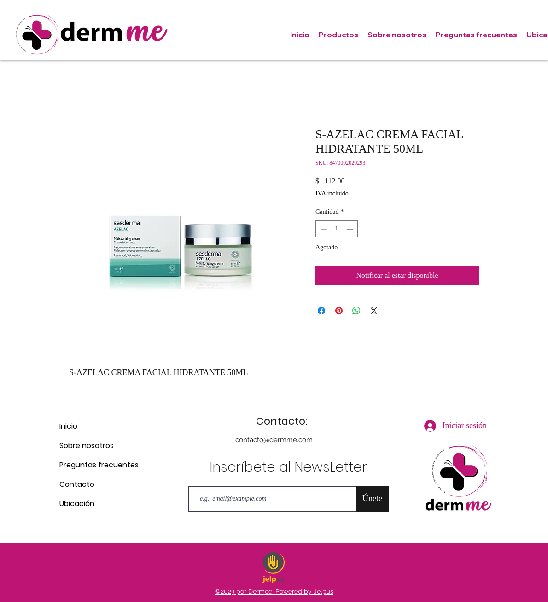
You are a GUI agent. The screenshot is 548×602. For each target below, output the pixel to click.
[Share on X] (373, 310)
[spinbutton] (336, 229)
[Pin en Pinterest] (338, 310)
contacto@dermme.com (274, 440)
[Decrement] (322, 229)
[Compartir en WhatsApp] (356, 310)
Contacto (76, 484)
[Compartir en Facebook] (321, 310)
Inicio (68, 426)
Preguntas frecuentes (91, 465)
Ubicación (76, 503)
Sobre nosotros (86, 445)
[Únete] (372, 499)
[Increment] (350, 229)
